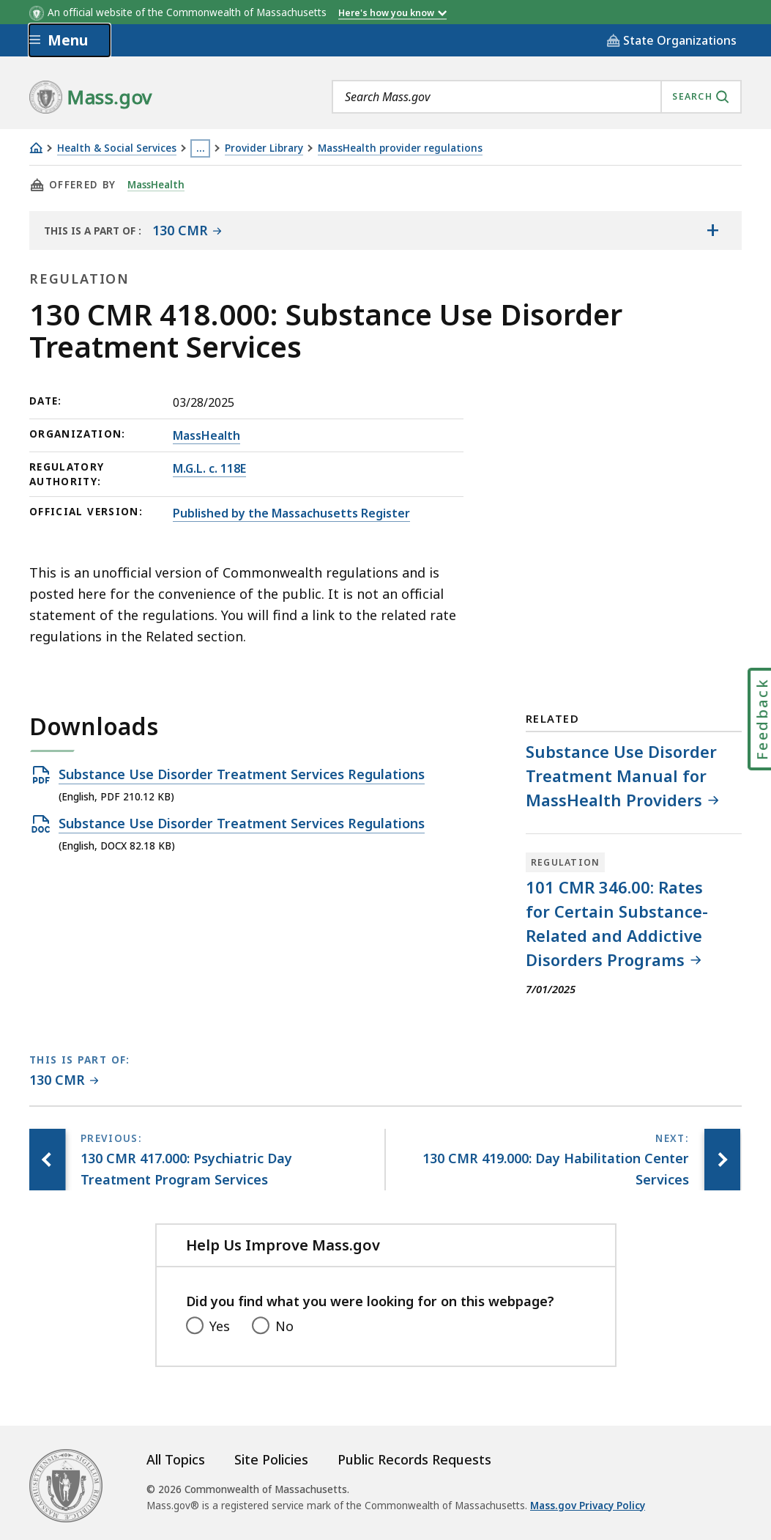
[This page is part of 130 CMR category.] (64, 1081)
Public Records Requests (414, 1459)
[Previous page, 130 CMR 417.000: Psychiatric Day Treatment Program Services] (47, 1159)
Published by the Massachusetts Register (291, 513)
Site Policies (271, 1459)
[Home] (36, 148)
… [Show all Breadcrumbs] (200, 148)
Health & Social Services (116, 148)
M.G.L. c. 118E (209, 468)
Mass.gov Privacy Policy (587, 1505)
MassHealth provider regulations (400, 148)
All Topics (175, 1459)
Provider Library (264, 148)
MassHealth (156, 184)
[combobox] (537, 97)
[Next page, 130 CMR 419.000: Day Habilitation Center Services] (722, 1159)
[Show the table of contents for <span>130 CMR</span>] (712, 230)
